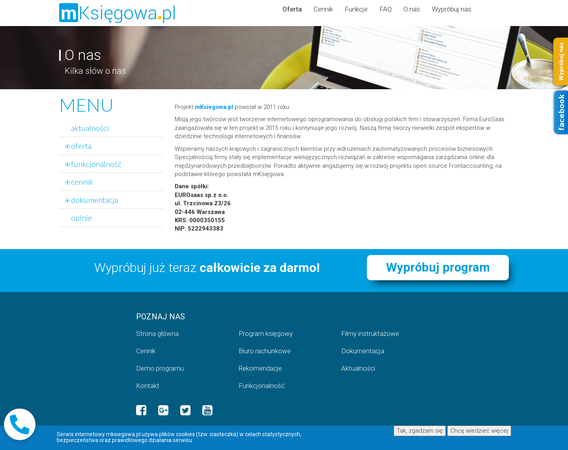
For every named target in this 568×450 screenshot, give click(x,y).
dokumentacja (94, 199)
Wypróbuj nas (451, 9)
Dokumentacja (362, 351)
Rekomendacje (260, 368)
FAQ (385, 9)
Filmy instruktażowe (370, 334)
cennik (82, 181)
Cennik (323, 9)
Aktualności (358, 368)
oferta (81, 145)
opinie (81, 217)
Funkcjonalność (262, 386)
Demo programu (160, 368)
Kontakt (147, 386)
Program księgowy (266, 334)
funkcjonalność (96, 164)
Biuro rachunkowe (265, 351)
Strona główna (157, 334)
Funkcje (356, 9)
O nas (412, 9)
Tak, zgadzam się (420, 430)
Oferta (292, 9)
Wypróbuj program (438, 267)
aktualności (90, 128)
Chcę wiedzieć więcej (479, 430)
